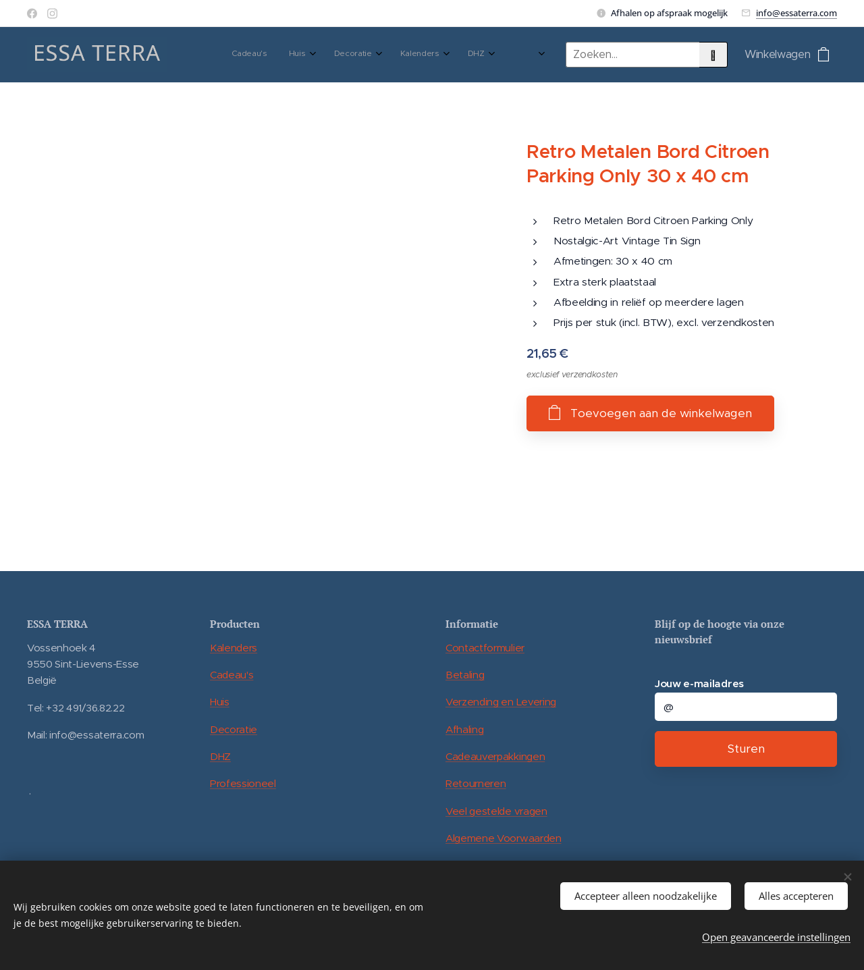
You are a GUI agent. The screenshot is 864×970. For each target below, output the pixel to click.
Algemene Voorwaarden (504, 838)
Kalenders (233, 647)
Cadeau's (231, 674)
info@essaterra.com (796, 13)
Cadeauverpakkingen (495, 756)
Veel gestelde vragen (496, 811)
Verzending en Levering (501, 701)
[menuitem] (317, 55)
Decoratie (233, 729)
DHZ (220, 756)
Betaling (465, 674)
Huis (220, 701)
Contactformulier (485, 647)
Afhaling (464, 729)
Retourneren (476, 783)
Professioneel (243, 783)
